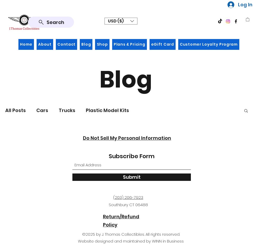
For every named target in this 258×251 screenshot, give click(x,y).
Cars (42, 110)
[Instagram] (228, 21)
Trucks (67, 110)
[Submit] (131, 177)
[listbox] (121, 21)
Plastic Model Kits (107, 110)
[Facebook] (236, 21)
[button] (121, 21)
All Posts (15, 110)
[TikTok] (220, 21)
